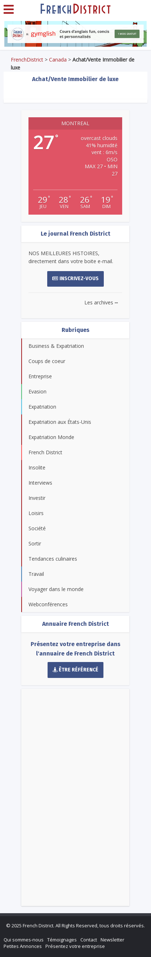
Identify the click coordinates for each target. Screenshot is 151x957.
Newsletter (112, 939)
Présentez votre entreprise (75, 946)
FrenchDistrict (27, 59)
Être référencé (76, 670)
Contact (88, 939)
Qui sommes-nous (24, 939)
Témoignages (62, 939)
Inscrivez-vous (75, 278)
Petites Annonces (23, 946)
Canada (58, 59)
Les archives (101, 302)
